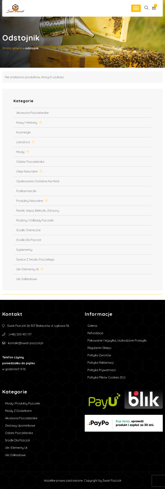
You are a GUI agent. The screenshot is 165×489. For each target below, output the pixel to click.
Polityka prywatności (101, 370)
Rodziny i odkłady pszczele (34, 220)
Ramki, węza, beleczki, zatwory (37, 210)
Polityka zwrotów (99, 355)
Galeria (92, 326)
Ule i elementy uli (27, 269)
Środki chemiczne (28, 230)
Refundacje (95, 333)
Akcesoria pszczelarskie (32, 113)
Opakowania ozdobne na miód (37, 181)
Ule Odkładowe (26, 279)
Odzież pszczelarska (30, 161)
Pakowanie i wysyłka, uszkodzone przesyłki (117, 340)
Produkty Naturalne (29, 201)
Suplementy (24, 250)
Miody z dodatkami (18, 411)
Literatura (23, 142)
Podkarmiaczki (26, 191)
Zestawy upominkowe (20, 425)
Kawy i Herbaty (26, 122)
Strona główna (12, 48)
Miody (20, 152)
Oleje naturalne (27, 171)
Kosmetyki (23, 132)
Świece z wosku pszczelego (35, 259)
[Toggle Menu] (136, 8)
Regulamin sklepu (99, 348)
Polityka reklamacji (100, 362)
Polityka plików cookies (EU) (106, 377)
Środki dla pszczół (28, 240)
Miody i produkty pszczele (22, 403)
